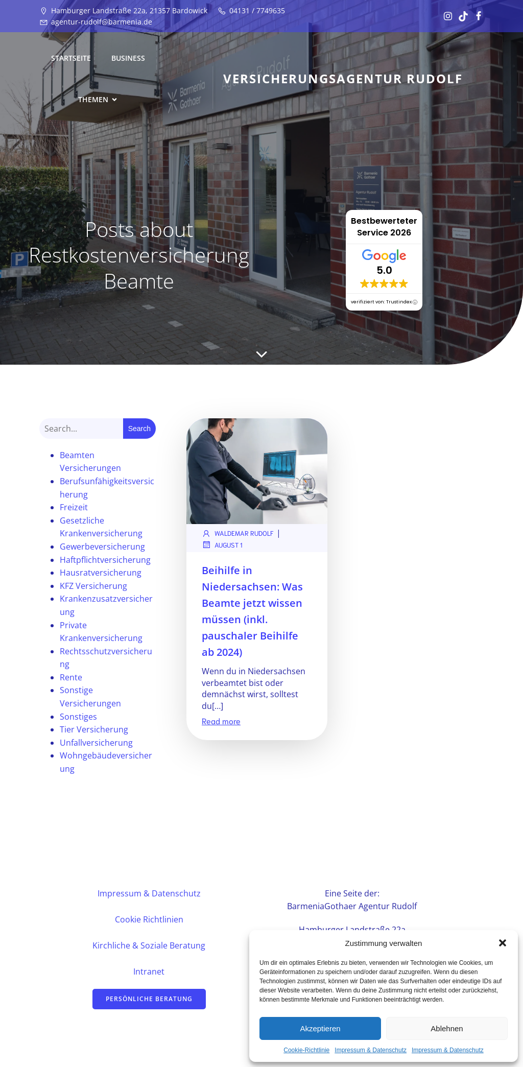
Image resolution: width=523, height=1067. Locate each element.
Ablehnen (447, 1028)
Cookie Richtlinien (149, 919)
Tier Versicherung (94, 729)
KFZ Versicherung (93, 585)
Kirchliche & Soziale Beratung (148, 945)
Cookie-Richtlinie (306, 1050)
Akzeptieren (320, 1028)
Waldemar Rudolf (238, 533)
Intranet (148, 971)
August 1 (222, 544)
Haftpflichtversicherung (105, 559)
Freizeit (74, 507)
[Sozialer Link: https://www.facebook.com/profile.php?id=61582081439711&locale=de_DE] (476, 16)
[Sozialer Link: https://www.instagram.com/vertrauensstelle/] (445, 16)
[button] (502, 943)
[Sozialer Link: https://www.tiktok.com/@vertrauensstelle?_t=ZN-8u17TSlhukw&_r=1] (460, 16)
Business (128, 58)
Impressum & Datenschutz (371, 1050)
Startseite (71, 58)
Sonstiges (78, 716)
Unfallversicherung (96, 742)
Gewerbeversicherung (102, 546)
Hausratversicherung (100, 572)
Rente (71, 677)
